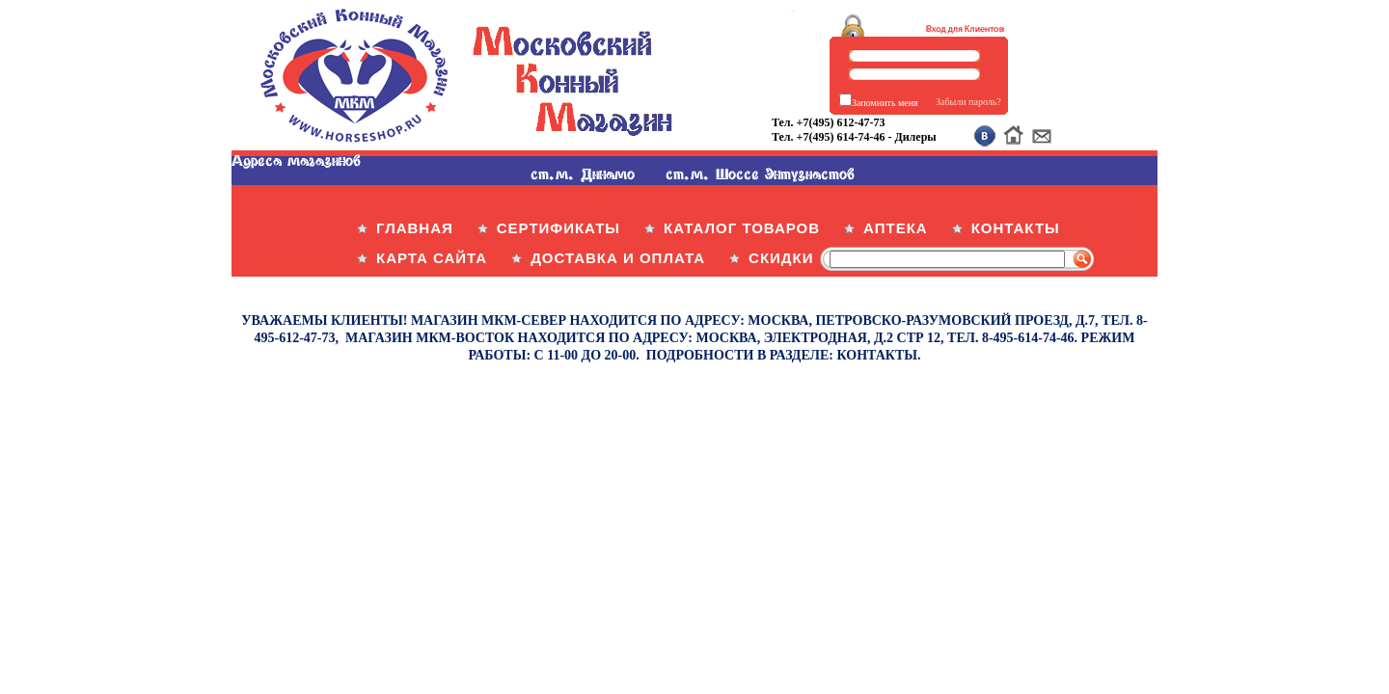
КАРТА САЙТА (431, 258)
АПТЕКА (895, 228)
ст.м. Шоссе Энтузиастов (760, 173)
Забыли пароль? (968, 101)
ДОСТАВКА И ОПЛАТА (618, 258)
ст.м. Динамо (583, 173)
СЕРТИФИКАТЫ (558, 228)
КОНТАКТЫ (1015, 228)
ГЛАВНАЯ (414, 228)
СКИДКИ (781, 258)
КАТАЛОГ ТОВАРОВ (742, 228)
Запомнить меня (885, 102)
